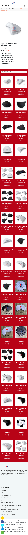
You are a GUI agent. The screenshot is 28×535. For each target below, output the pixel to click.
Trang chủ (3, 8)
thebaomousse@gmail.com (10, 514)
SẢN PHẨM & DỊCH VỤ (6, 495)
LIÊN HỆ (2, 500)
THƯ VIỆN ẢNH (4, 497)
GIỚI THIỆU (3, 493)
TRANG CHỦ (5, 6)
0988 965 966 (9, 511)
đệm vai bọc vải (9, 8)
